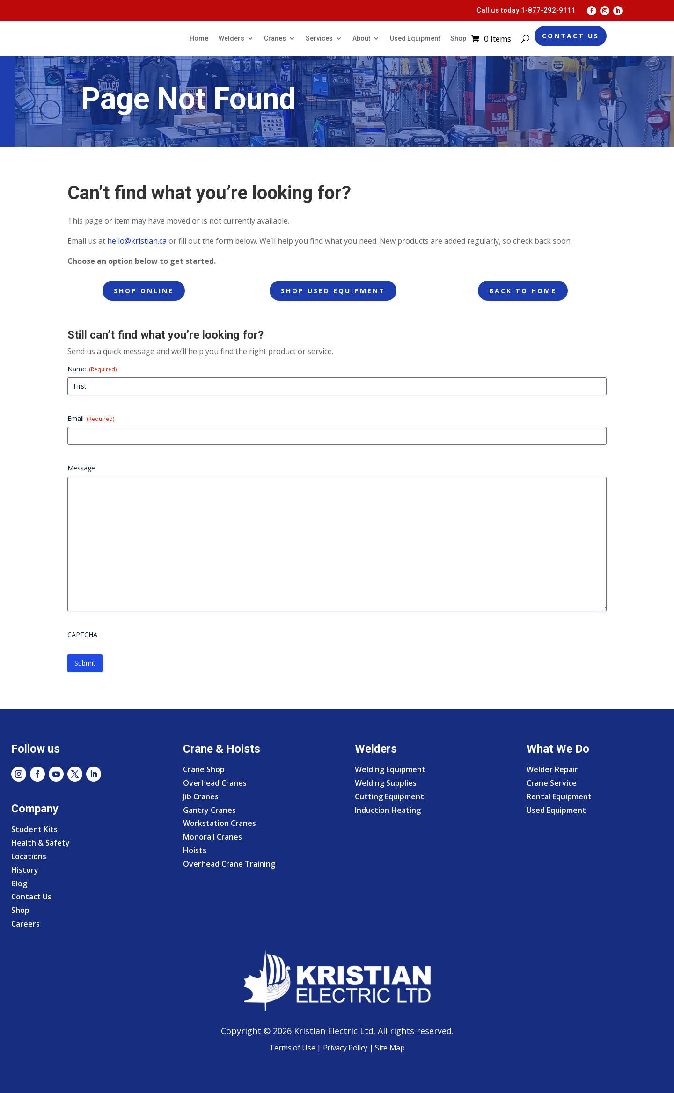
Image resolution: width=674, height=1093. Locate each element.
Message (81, 467)
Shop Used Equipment (333, 290)
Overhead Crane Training (229, 864)
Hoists (194, 850)
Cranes (275, 38)
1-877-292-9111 (548, 10)
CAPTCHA (82, 634)
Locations (28, 856)
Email (90, 418)
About (361, 38)
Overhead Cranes (215, 783)
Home (199, 38)
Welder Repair (552, 769)
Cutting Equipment (389, 796)
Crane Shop (204, 769)
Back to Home (523, 290)
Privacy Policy (345, 1047)
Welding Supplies (386, 783)
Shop (458, 38)
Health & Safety (40, 843)
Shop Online (144, 290)
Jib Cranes (201, 796)
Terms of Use (292, 1047)
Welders (231, 38)
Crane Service (552, 783)
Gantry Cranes (209, 810)
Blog (19, 883)
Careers (25, 924)
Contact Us (570, 35)
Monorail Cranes (212, 837)
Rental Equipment (559, 796)
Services (319, 38)
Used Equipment (415, 38)
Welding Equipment (390, 769)
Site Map (389, 1047)
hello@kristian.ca (137, 241)
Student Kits (34, 829)
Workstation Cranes (219, 823)
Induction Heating (388, 810)
